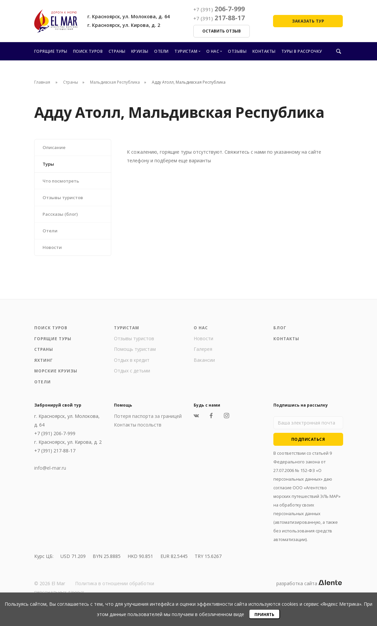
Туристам (185, 51)
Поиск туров (88, 51)
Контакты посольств (137, 431)
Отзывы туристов (65, 200)
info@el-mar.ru (50, 474)
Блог (279, 334)
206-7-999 (219, 9)
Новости (53, 253)
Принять (264, 614)
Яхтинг (43, 367)
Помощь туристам (135, 355)
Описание (55, 148)
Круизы (139, 51)
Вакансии (204, 366)
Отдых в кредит (131, 366)
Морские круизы (56, 377)
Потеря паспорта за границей (148, 423)
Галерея (203, 355)
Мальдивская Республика (115, 82)
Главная (42, 82)
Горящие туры (50, 51)
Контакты (264, 51)
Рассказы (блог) (61, 218)
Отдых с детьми (132, 377)
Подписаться (308, 446)
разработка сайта (309, 590)
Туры (49, 165)
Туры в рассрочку (301, 51)
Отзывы (237, 51)
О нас (212, 51)
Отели (161, 51)
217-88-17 (219, 18)
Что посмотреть (63, 183)
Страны (117, 51)
